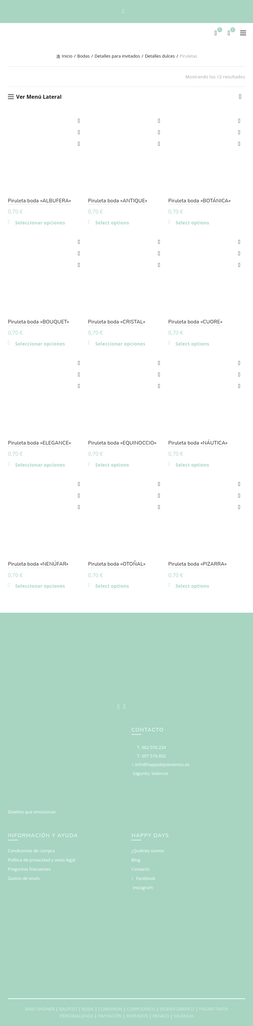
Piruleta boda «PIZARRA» (197, 564)
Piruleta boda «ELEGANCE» (39, 443)
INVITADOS (137, 1016)
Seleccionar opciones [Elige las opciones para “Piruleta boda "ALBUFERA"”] (40, 223)
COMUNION (110, 1009)
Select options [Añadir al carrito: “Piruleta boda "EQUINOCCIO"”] (112, 465)
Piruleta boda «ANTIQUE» (117, 200)
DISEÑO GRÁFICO (177, 1009)
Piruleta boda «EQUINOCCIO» (122, 443)
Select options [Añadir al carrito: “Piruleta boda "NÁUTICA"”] (192, 465)
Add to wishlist (79, 121)
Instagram (143, 887)
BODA (88, 1009)
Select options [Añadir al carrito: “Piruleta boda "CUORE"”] (192, 344)
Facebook (145, 878)
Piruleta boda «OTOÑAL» (117, 564)
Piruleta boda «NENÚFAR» (38, 564)
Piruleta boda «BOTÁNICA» (199, 200)
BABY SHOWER (40, 1009)
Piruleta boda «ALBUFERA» (39, 200)
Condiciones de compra (31, 851)
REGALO (161, 1016)
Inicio (67, 56)
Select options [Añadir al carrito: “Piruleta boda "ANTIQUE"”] (112, 223)
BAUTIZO (68, 1009)
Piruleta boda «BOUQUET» (38, 322)
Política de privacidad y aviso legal (41, 860)
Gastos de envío (24, 878)
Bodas (83, 56)
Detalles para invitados (117, 56)
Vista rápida (79, 144)
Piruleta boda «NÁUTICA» (198, 443)
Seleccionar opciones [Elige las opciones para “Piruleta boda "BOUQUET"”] (40, 344)
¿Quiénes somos (147, 851)
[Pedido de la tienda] (240, 98)
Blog (135, 860)
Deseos (219, 30)
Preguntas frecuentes (29, 869)
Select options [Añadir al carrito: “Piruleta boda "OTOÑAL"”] (112, 586)
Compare (79, 132)
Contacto (140, 869)
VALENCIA (183, 1016)
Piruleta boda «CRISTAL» (116, 322)
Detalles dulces (160, 56)
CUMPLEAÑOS (141, 1009)
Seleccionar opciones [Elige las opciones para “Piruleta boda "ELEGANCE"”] (40, 465)
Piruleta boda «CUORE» (195, 322)
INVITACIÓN (110, 1016)
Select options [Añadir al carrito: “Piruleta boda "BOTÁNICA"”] (192, 223)
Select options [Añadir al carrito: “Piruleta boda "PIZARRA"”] (192, 586)
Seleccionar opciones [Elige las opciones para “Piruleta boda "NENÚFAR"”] (40, 586)
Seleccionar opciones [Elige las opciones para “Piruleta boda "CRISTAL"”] (120, 344)
